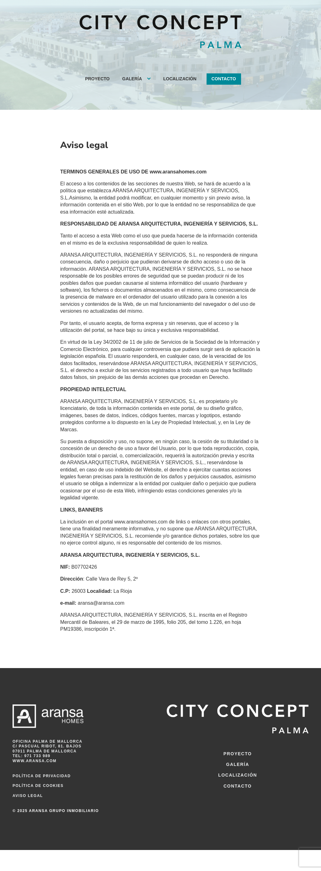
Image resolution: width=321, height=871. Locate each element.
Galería (132, 78)
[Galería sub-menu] (150, 79)
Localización (180, 78)
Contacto (224, 78)
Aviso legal (28, 796)
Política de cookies (38, 785)
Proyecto (97, 78)
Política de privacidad (42, 776)
